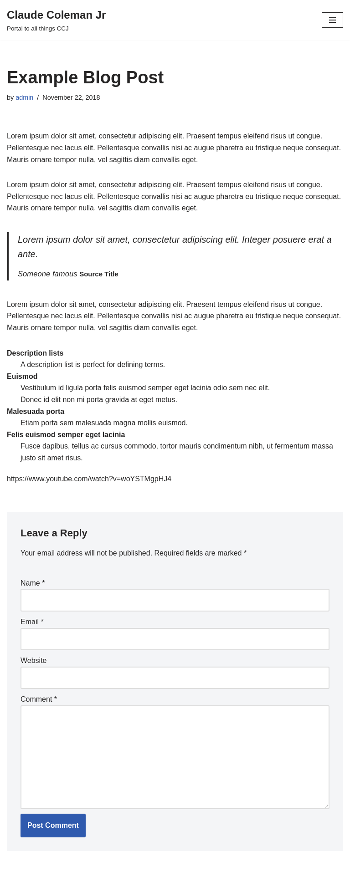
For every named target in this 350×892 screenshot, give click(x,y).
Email (32, 622)
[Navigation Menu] (332, 20)
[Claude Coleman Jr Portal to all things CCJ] (56, 20)
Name (33, 583)
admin (24, 97)
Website (34, 660)
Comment (39, 699)
